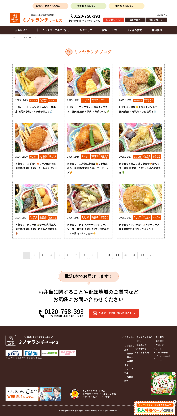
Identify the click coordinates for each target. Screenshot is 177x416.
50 (134, 255)
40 (125, 255)
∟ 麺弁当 (128, 357)
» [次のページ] (150, 255)
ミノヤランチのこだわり (56, 30)
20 (109, 255)
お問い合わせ (115, 20)
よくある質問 (134, 30)
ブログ (137, 20)
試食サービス (109, 30)
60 (142, 255)
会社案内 (161, 15)
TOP (14, 37)
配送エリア (86, 30)
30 (117, 255)
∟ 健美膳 (128, 353)
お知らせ (158, 20)
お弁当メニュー (23, 30)
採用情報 (157, 30)
